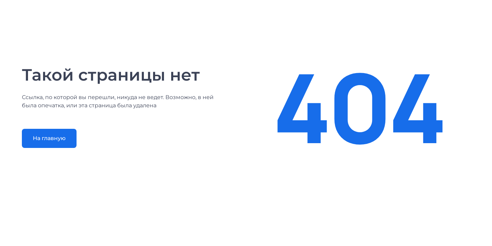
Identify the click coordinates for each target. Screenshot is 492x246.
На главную (49, 138)
